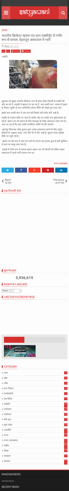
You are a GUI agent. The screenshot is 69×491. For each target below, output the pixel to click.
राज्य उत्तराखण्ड (60, 163)
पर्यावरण (7, 409)
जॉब (6, 383)
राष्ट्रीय (6, 445)
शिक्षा (6, 450)
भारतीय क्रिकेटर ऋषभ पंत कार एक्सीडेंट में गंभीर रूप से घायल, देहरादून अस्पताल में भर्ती (32, 38)
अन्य (6, 372)
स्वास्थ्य (7, 461)
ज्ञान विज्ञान (8, 388)
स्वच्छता (7, 455)
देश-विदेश (8, 398)
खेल (5, 378)
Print (15, 51)
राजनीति (7, 430)
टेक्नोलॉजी (8, 393)
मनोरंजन (7, 414)
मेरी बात (7, 419)
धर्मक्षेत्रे (7, 404)
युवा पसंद (8, 424)
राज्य (6, 435)
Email (26, 51)
